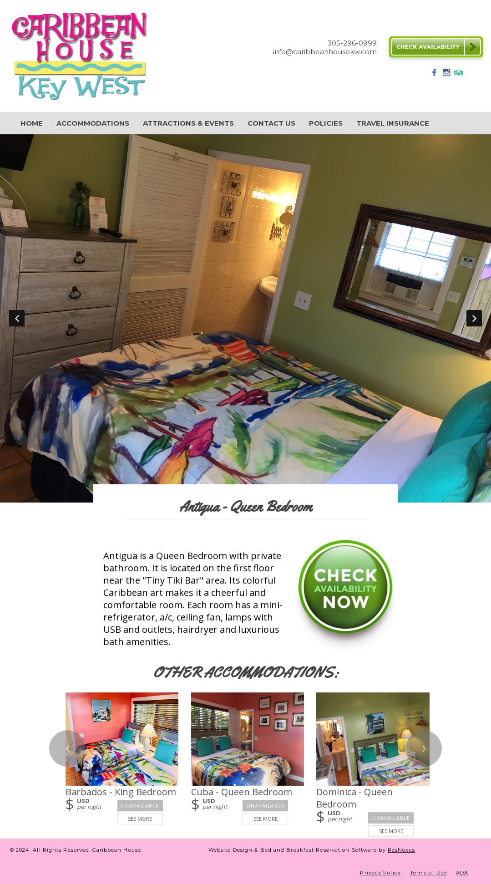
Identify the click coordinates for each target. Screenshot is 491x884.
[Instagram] (446, 75)
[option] (245, 318)
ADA (462, 872)
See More (140, 818)
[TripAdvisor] (459, 75)
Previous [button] (17, 318)
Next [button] (474, 318)
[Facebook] (435, 75)
